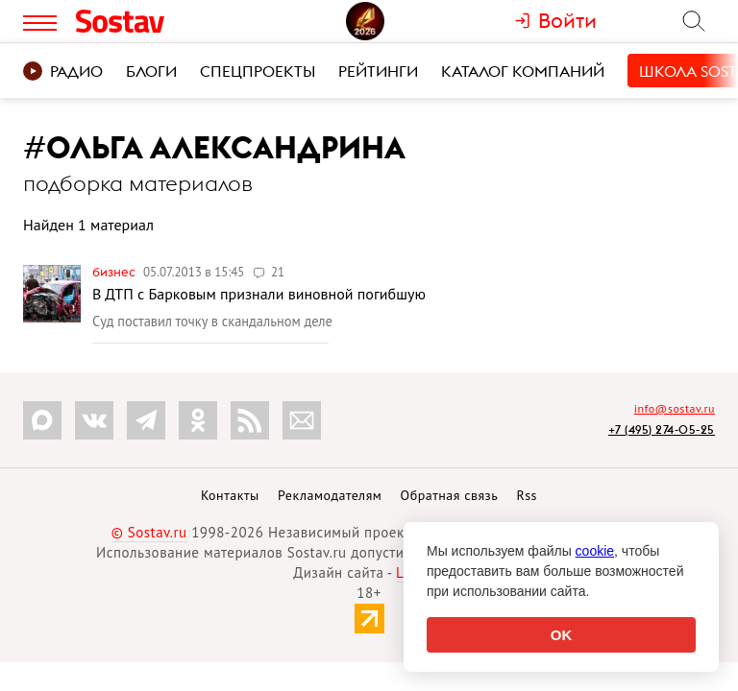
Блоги (151, 71)
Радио (63, 71)
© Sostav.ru (149, 532)
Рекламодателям (329, 495)
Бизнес (115, 271)
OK (562, 635)
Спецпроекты (257, 71)
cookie (595, 551)
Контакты (230, 495)
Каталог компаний (522, 71)
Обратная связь (450, 495)
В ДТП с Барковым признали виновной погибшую (259, 293)
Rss (527, 495)
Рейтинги (378, 71)
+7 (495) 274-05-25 (661, 429)
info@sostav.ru (674, 408)
